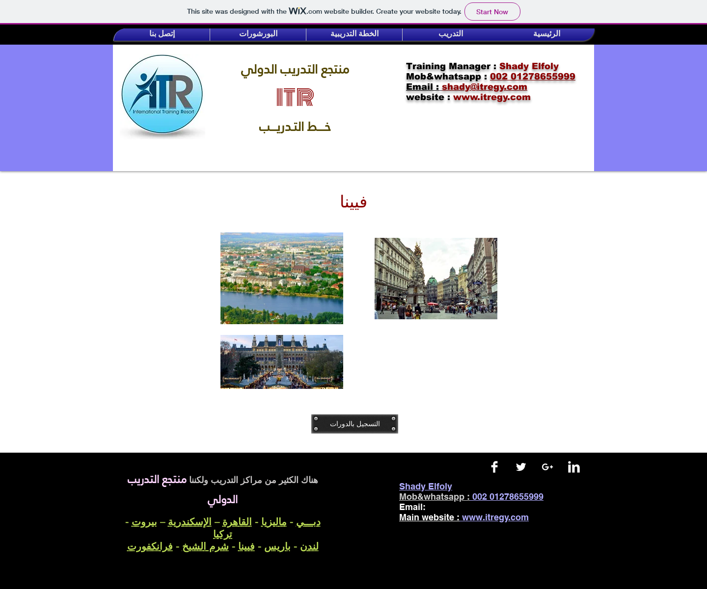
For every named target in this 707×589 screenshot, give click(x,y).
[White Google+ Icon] (547, 467)
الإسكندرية (190, 521)
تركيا (222, 534)
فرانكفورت (150, 546)
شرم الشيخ (205, 546)
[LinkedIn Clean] (574, 467)
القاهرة (237, 521)
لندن (309, 546)
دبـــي (308, 521)
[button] (162, 34)
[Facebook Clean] (494, 467)
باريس (277, 546)
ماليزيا (274, 521)
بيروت (144, 521)
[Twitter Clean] (521, 467)
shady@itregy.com (474, 507)
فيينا (246, 546)
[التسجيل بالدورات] (354, 424)
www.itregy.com (495, 517)
